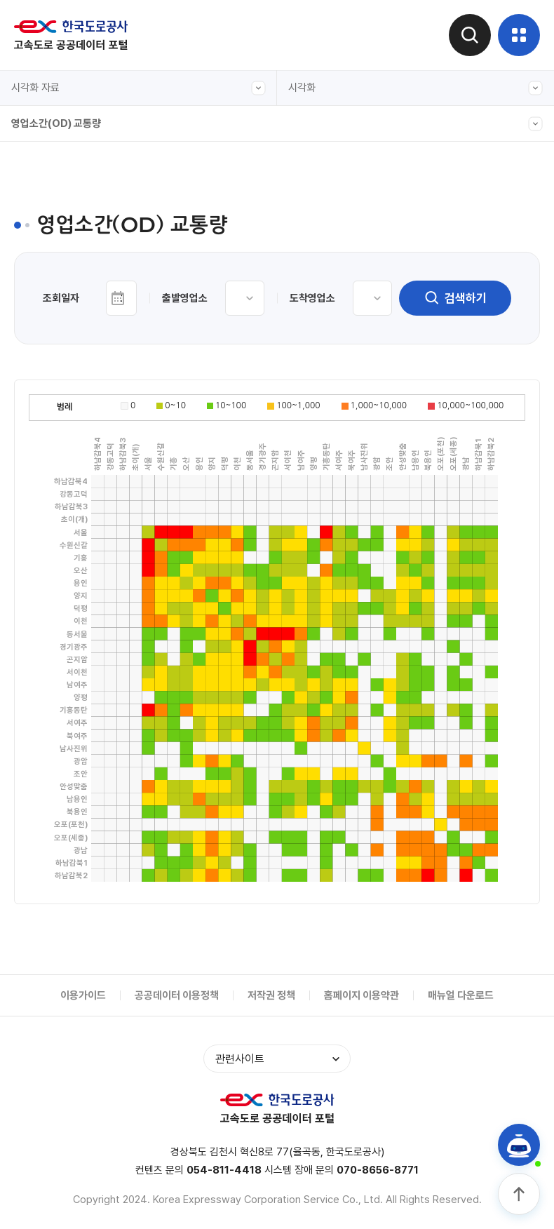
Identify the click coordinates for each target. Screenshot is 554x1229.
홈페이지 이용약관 (361, 995)
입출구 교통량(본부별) (70, 448)
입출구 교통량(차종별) (70, 319)
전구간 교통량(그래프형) (75, 158)
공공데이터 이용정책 (177, 995)
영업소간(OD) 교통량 (277, 123)
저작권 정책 (271, 995)
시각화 (415, 88)
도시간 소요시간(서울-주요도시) (91, 351)
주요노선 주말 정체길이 (72, 383)
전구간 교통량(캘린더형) (75, 190)
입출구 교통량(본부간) (70, 222)
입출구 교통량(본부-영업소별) (86, 254)
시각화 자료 (138, 88)
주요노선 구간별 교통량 (72, 287)
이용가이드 (83, 995)
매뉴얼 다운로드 (461, 995)
